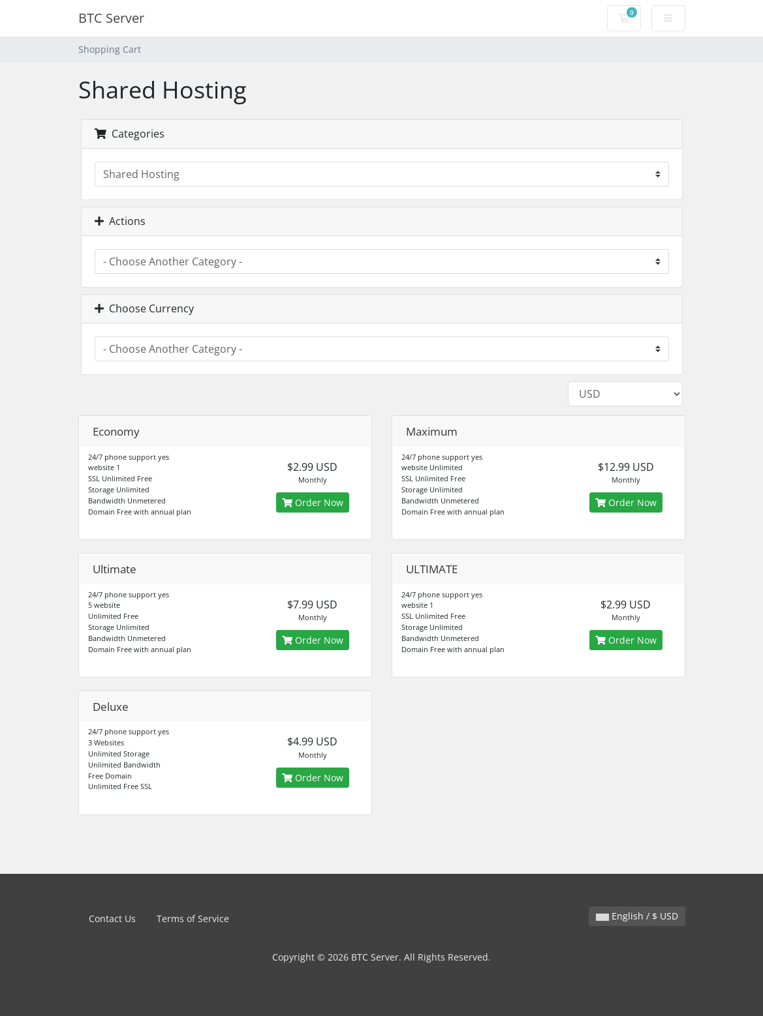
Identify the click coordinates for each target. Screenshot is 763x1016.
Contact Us (112, 918)
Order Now (312, 502)
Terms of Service (193, 918)
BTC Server (111, 18)
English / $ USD (637, 916)
